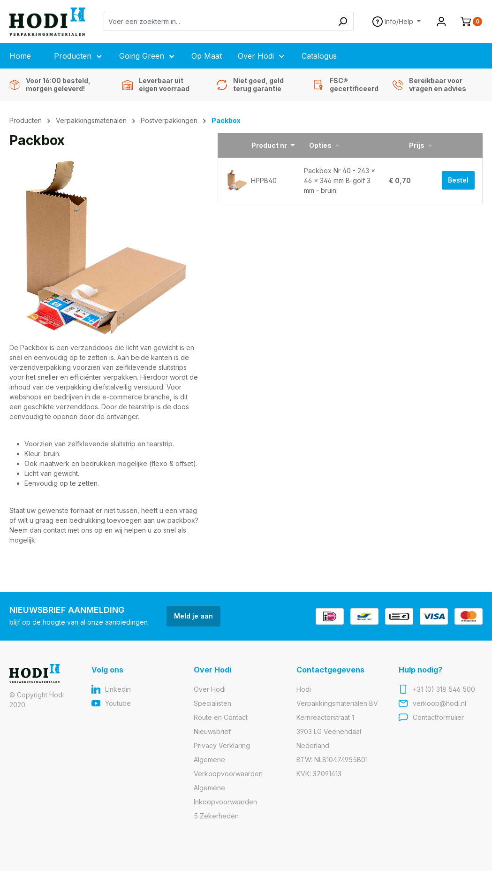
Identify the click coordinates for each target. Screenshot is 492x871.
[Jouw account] (441, 21)
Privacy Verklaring (222, 745)
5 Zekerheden (216, 816)
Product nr (269, 145)
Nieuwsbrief (212, 731)
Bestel (458, 180)
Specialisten (212, 703)
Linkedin (118, 689)
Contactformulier (438, 717)
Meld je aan (193, 616)
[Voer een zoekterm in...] (218, 21)
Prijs (416, 145)
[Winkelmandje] (468, 21)
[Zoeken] (343, 21)
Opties (320, 145)
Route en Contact (221, 717)
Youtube (118, 703)
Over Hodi (210, 689)
